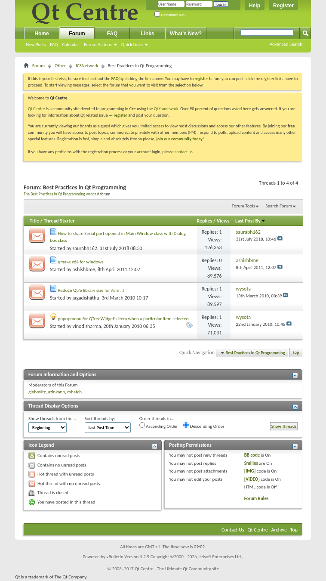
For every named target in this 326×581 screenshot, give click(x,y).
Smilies (251, 463)
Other (60, 65)
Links (147, 34)
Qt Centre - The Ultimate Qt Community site (177, 569)
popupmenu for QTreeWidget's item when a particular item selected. (124, 318)
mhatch (74, 392)
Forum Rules (256, 498)
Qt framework (166, 108)
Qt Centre (36, 108)
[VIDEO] (252, 479)
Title (34, 221)
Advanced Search (286, 44)
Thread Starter (59, 221)
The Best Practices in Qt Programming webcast (61, 194)
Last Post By (250, 221)
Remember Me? (170, 15)
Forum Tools (243, 206)
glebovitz (37, 392)
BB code (252, 455)
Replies (204, 221)
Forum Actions (98, 44)
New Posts (36, 44)
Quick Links (132, 44)
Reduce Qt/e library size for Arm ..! (91, 290)
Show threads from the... (52, 418)
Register (283, 6)
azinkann (56, 392)
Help (254, 6)
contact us (184, 152)
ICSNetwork (87, 65)
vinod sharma (87, 326)
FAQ (54, 44)
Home (41, 34)
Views (223, 221)
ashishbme (84, 269)
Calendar (70, 44)
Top (296, 352)
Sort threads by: (100, 418)
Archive (279, 530)
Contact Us (232, 530)
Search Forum (279, 206)
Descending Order (204, 425)
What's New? (186, 34)
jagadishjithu (86, 298)
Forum (77, 34)
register (120, 115)
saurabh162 (85, 248)
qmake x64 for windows (81, 262)
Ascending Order (158, 425)
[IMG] (250, 471)
